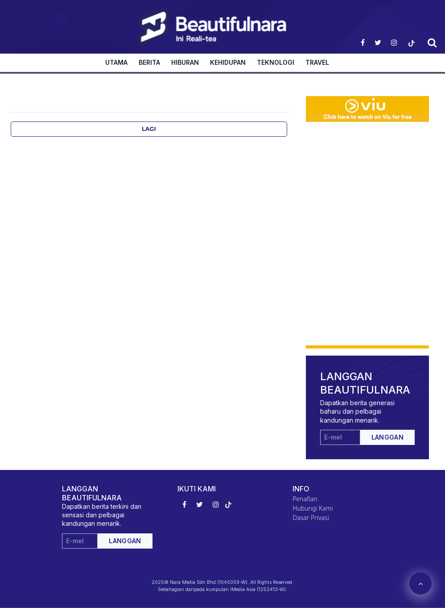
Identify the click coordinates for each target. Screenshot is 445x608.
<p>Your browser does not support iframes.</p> (367, 178)
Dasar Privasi (311, 517)
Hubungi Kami (313, 508)
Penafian (305, 499)
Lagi (149, 129)
